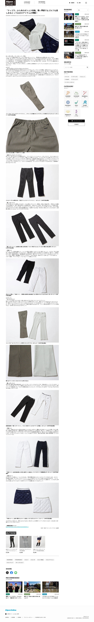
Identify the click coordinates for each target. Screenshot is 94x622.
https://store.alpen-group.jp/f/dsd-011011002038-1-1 (17, 526)
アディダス (75, 76)
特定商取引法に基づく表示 (40, 617)
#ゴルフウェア (36, 15)
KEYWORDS (42, 2)
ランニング (75, 79)
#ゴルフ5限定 (25, 15)
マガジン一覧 (10, 6)
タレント (83, 76)
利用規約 (19, 617)
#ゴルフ (17, 15)
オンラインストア (78, 120)
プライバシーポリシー (28, 617)
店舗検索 (72, 2)
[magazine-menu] (86, 3)
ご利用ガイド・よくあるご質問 (13, 613)
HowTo (67, 79)
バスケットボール (70, 82)
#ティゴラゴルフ (42, 15)
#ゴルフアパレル (30, 15)
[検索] (78, 3)
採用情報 (13, 617)
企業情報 (7, 617)
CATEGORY (27, 3)
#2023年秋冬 (8, 15)
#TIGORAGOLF (13, 15)
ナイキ (67, 76)
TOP (6, 6)
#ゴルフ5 (20, 15)
